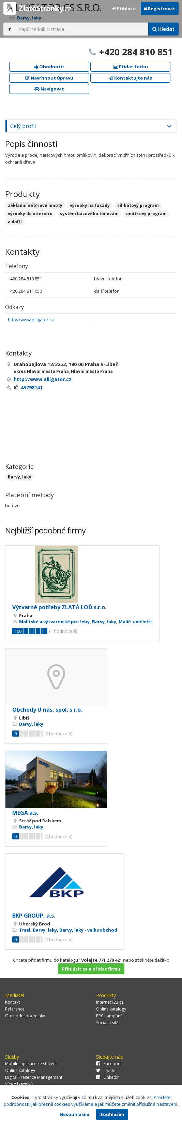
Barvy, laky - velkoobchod (88, 930)
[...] (82, 29)
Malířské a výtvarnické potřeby (54, 621)
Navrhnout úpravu (49, 78)
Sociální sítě (107, 1023)
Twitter (106, 1070)
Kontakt (12, 1002)
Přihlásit (124, 8)
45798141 (32, 387)
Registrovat (159, 8)
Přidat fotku (130, 67)
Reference (15, 1009)
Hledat (163, 29)
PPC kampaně (109, 1016)
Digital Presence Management (33, 1077)
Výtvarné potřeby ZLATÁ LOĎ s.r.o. (59, 607)
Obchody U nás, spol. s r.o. (47, 709)
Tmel (24, 930)
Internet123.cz (109, 1002)
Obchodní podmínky (25, 1016)
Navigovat (49, 89)
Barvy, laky (19, 477)
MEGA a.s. (25, 813)
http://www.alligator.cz (31, 320)
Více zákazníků (19, 1084)
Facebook (109, 1064)
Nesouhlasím (74, 1114)
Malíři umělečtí (136, 621)
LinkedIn (108, 1077)
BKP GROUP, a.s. (33, 915)
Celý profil (23, 126)
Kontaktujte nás (130, 78)
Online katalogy (111, 1009)
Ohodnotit (49, 67)
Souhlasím (112, 1114)
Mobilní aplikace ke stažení (31, 1064)
